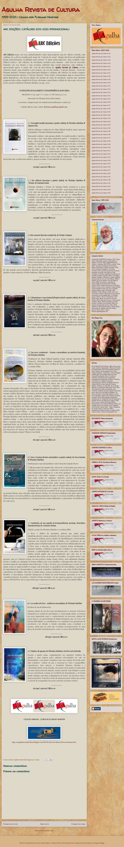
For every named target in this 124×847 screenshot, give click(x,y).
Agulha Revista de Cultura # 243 (101, 125)
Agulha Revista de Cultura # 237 (101, 105)
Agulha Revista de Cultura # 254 (101, 160)
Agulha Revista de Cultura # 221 (101, 53)
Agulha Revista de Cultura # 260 (101, 180)
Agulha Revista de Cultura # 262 (101, 186)
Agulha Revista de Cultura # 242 (101, 121)
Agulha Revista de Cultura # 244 (101, 128)
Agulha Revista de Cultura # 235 (101, 99)
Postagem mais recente (10, 824)
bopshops (89, 843)
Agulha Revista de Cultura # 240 (101, 115)
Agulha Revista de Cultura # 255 (101, 163)
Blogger (102, 843)
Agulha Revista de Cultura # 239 (101, 112)
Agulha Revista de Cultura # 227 (101, 73)
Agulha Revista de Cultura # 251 (101, 150)
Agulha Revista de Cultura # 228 (101, 76)
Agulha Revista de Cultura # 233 (101, 92)
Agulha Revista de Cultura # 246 (101, 134)
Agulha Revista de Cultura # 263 (101, 189)
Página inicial (44, 824)
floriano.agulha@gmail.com (55, 107)
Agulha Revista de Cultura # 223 (101, 60)
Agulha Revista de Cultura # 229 (101, 79)
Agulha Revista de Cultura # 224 (101, 63)
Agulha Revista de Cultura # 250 (101, 147)
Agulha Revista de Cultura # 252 (101, 154)
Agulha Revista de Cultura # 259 (101, 176)
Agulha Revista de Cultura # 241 (101, 118)
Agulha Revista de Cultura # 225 (101, 66)
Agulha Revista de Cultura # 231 (101, 86)
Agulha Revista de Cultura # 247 (101, 138)
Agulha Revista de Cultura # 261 (101, 183)
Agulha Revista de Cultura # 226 (101, 69)
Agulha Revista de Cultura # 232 (101, 89)
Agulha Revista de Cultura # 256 (101, 167)
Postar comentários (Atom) (46, 830)
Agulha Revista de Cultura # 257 (101, 170)
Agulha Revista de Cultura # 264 (101, 193)
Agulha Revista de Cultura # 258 (101, 173)
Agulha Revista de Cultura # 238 (101, 108)
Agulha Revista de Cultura (41, 9)
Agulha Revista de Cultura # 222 (101, 57)
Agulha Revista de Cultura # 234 (101, 95)
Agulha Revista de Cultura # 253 (101, 157)
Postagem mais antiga (78, 824)
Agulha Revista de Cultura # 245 (101, 131)
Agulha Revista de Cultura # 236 (101, 102)
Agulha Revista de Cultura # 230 (101, 82)
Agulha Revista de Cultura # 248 (101, 141)
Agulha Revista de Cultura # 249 (101, 144)
